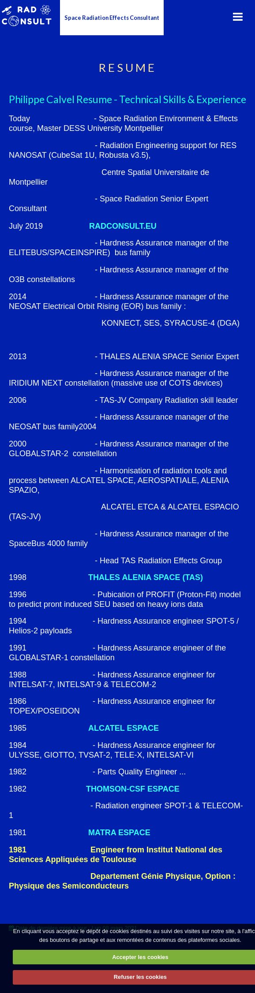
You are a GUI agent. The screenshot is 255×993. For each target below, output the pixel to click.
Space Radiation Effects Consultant (111, 17)
